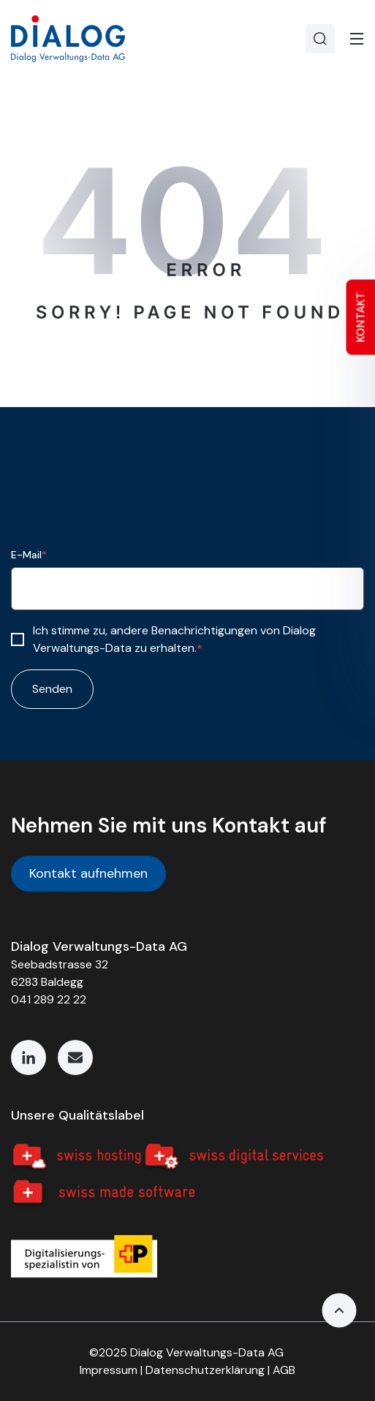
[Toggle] (356, 38)
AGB (284, 1370)
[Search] (320, 38)
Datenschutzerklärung (205, 1370)
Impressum (108, 1370)
